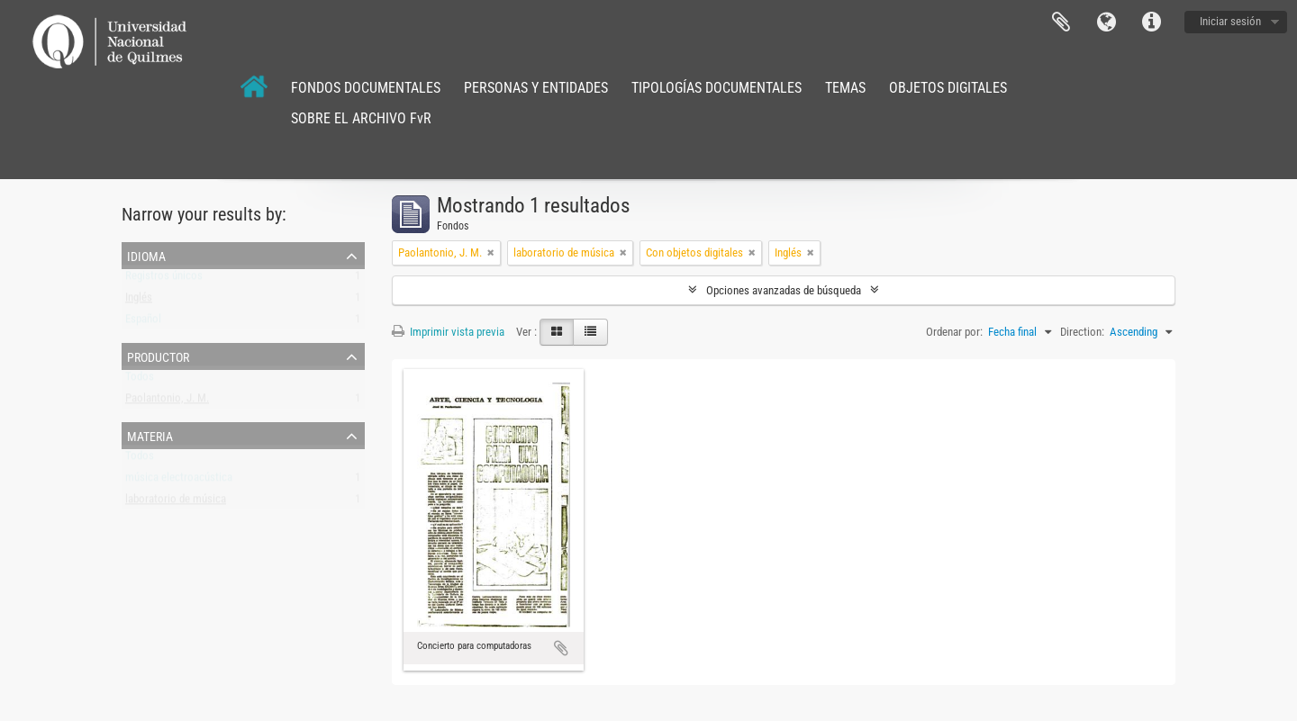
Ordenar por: (954, 331)
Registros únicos (164, 279)
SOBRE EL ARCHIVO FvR (361, 118)
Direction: (1082, 331)
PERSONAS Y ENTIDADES (536, 87)
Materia (150, 435)
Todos (139, 380)
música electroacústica (178, 481)
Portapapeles (1061, 22)
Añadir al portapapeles (561, 648)
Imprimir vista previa (448, 331)
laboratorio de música (175, 502)
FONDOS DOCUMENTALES (365, 87)
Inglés (138, 301)
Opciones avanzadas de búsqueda (783, 290)
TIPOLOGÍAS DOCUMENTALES (716, 87)
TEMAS (845, 87)
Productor (158, 355)
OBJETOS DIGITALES (948, 87)
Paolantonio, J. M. (167, 402)
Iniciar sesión (1230, 21)
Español (143, 322)
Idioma (1106, 22)
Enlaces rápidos (1151, 22)
